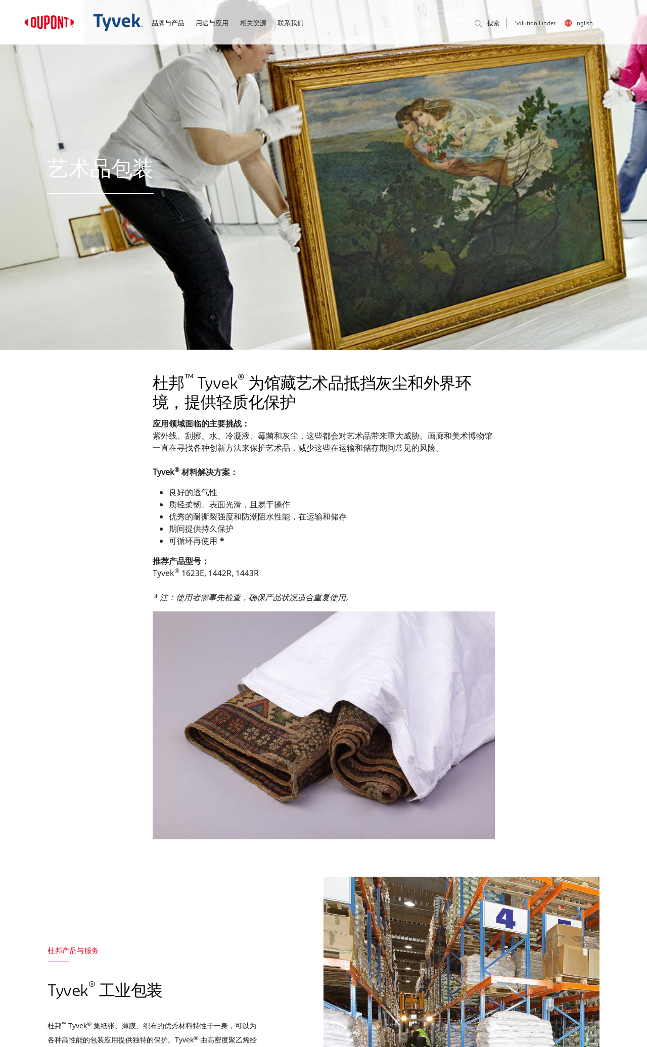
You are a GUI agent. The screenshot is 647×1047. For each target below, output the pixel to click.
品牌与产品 (168, 23)
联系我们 (291, 23)
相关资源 (253, 23)
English (583, 24)
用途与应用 (212, 23)
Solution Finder (535, 24)
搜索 (487, 24)
